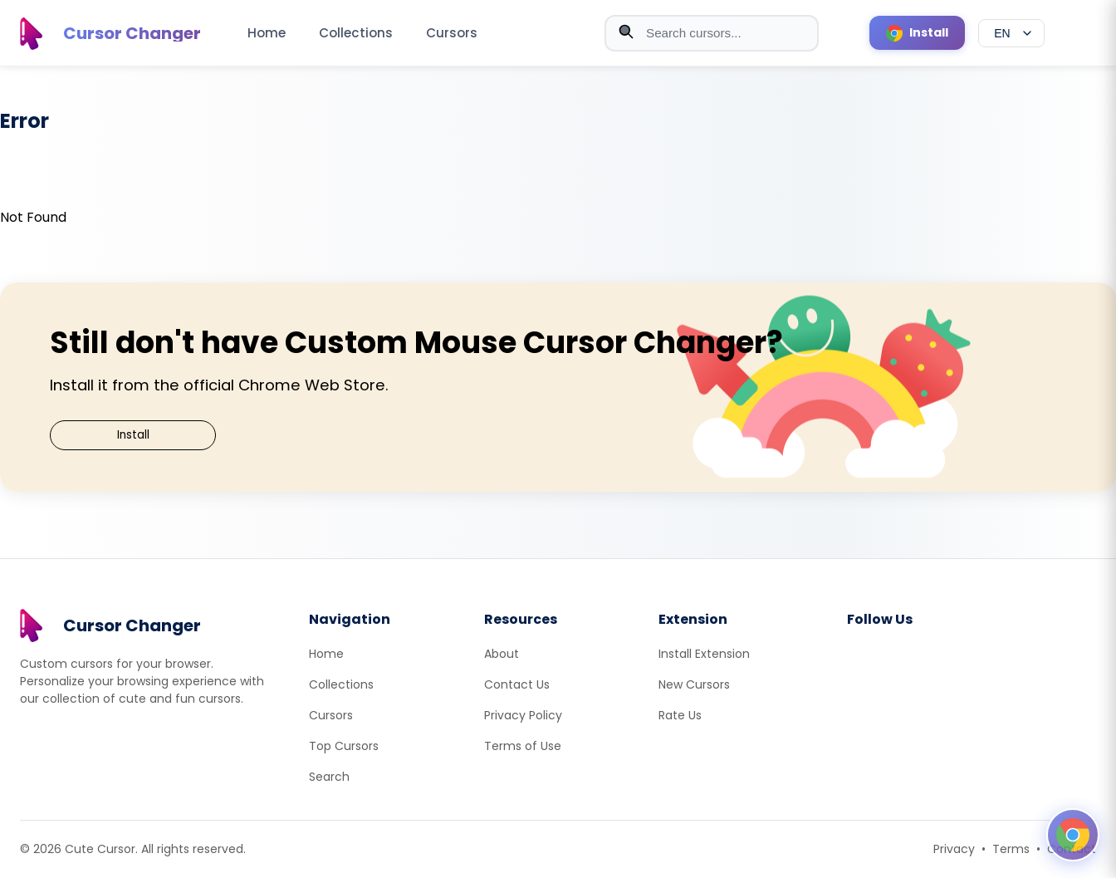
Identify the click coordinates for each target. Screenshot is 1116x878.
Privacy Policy (523, 715)
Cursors (451, 33)
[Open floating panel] (1072, 834)
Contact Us (517, 684)
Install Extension (704, 653)
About (501, 653)
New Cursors (694, 684)
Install (133, 435)
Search (329, 776)
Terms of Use (522, 746)
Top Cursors (344, 746)
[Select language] (1011, 33)
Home (266, 33)
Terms (1011, 849)
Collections (356, 33)
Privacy (954, 849)
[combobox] (711, 33)
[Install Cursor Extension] (917, 33)
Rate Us (680, 715)
